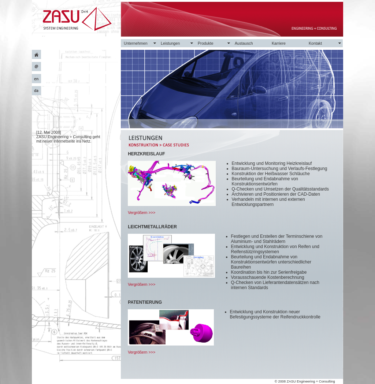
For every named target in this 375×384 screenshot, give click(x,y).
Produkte (206, 43)
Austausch (244, 43)
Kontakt (315, 43)
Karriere (279, 43)
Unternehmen (136, 43)
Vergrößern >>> (141, 212)
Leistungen (170, 43)
